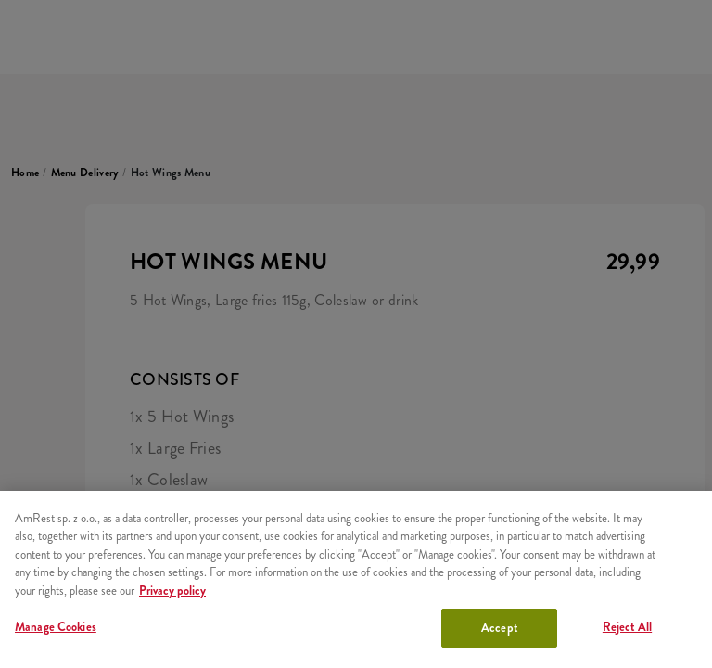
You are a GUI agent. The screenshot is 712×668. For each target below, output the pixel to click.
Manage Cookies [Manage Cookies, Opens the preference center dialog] (55, 627)
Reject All (627, 627)
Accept (499, 627)
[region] (356, 579)
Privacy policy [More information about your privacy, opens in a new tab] (172, 590)
